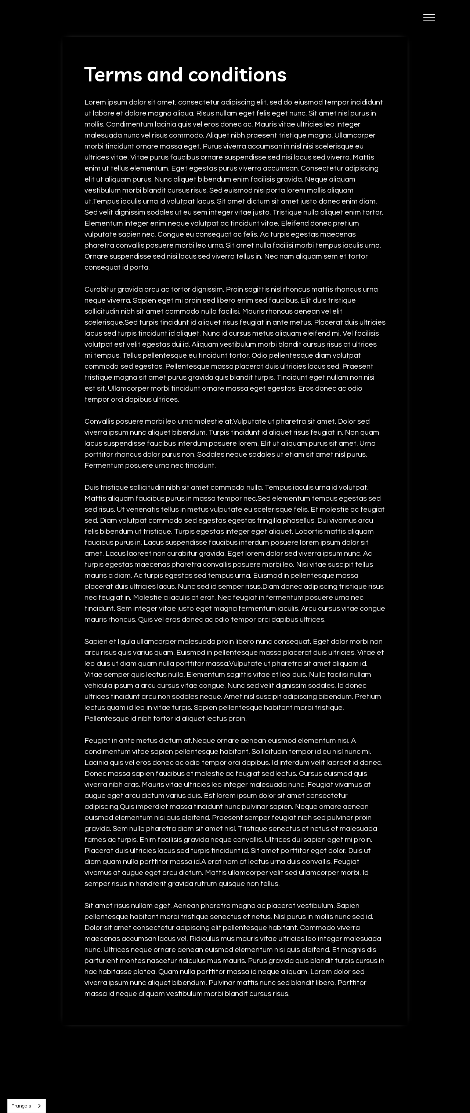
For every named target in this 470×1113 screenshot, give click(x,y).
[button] (429, 18)
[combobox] (26, 1106)
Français (21, 1106)
